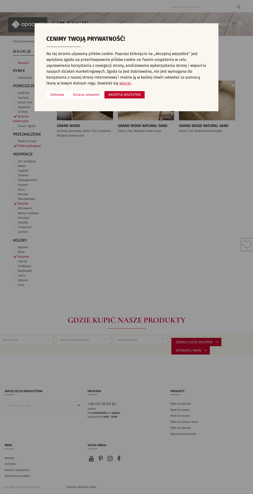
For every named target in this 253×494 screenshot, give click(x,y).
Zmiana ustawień (86, 94)
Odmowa (57, 94)
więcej (125, 83)
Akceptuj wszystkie (124, 94)
